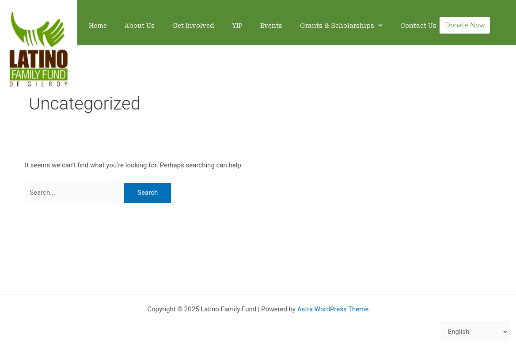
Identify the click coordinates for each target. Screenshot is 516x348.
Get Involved (193, 25)
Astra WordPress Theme (333, 309)
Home (98, 25)
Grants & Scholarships (341, 25)
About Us (140, 25)
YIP (237, 25)
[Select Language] (475, 332)
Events (271, 25)
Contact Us (418, 25)
